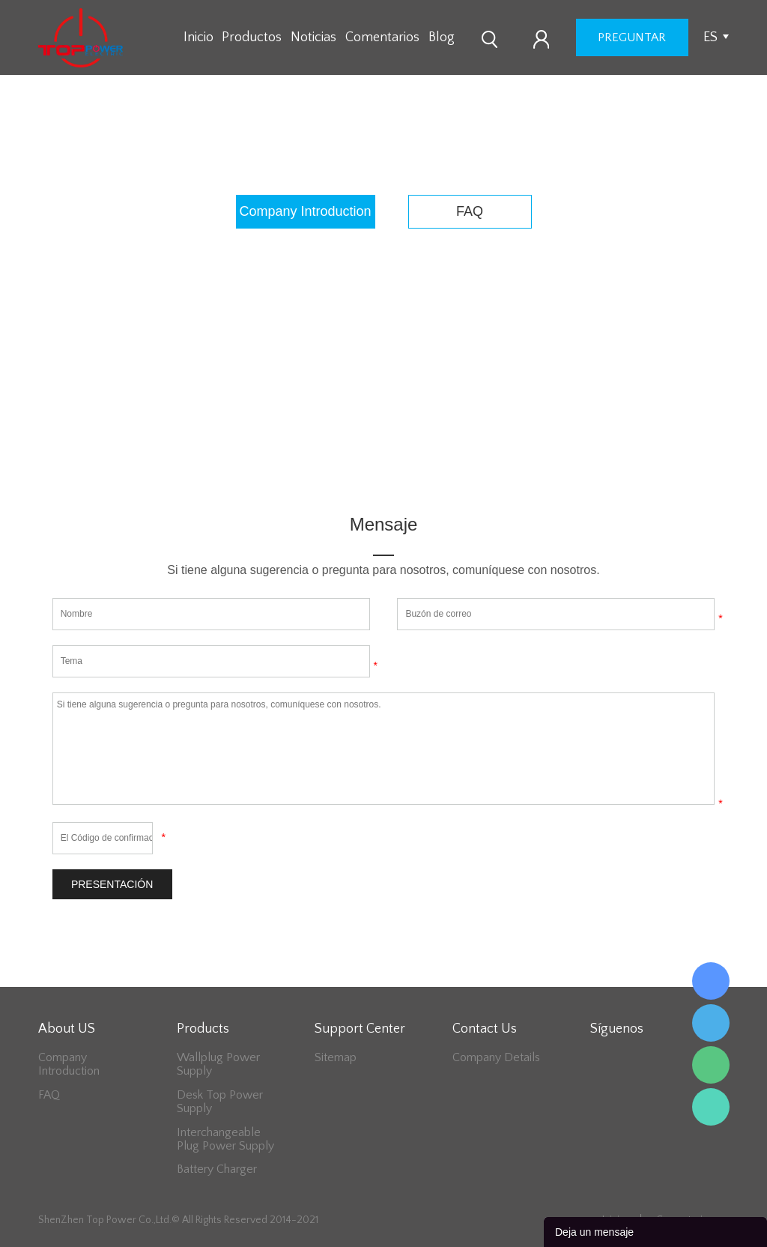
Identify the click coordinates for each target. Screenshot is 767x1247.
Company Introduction (306, 211)
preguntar (632, 37)
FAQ (469, 211)
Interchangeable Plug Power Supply (225, 1139)
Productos (252, 37)
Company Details (496, 1057)
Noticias (313, 37)
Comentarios (382, 37)
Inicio (198, 37)
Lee (711, 1107)
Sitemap (336, 1057)
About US (404, 150)
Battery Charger (217, 1169)
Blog (441, 37)
